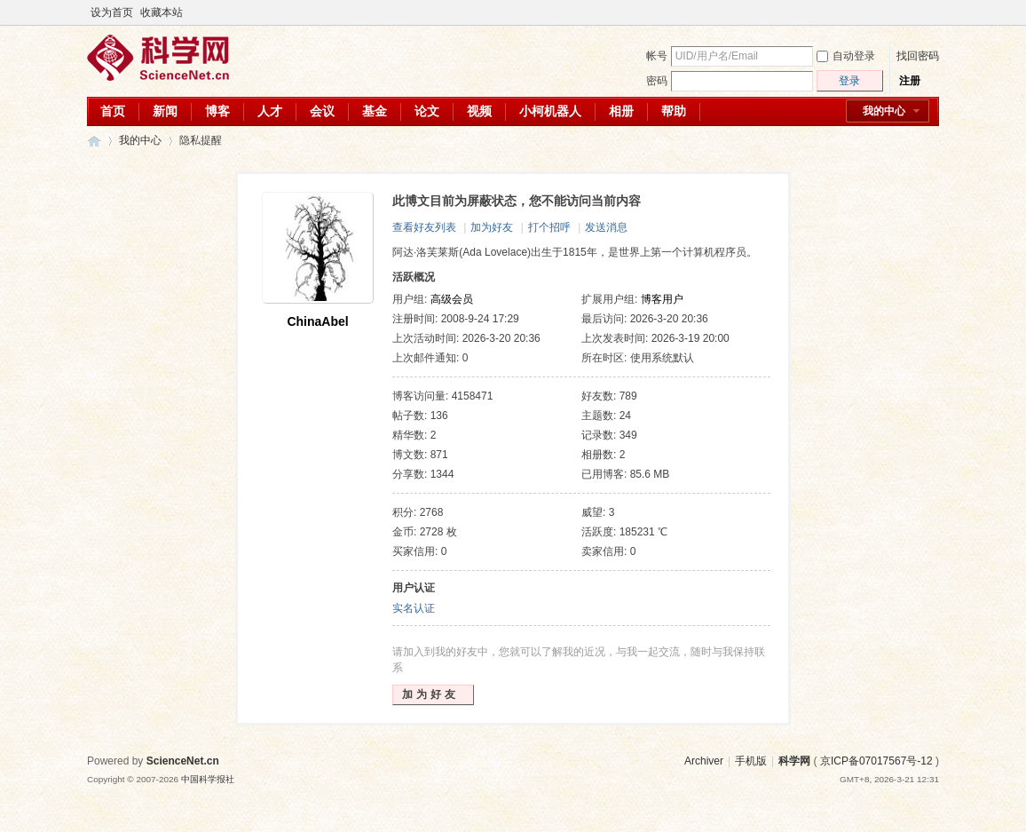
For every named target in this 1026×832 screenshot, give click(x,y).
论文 (426, 111)
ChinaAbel (317, 321)
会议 (322, 111)
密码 (656, 81)
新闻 (165, 111)
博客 (217, 111)
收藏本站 (161, 12)
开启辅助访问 (914, 12)
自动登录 (846, 56)
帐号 (656, 56)
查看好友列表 (424, 227)
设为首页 (112, 12)
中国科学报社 (207, 779)
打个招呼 (549, 227)
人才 (269, 111)
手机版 (751, 761)
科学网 (94, 141)
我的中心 (884, 111)
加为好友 (491, 227)
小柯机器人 (550, 111)
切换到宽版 (929, 12)
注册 (909, 81)
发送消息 (606, 227)
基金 (374, 111)
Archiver (703, 761)
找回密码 (917, 56)
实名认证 (413, 608)
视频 (479, 111)
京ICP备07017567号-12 (876, 761)
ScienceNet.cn (182, 761)
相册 (621, 111)
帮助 (673, 111)
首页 (112, 111)
